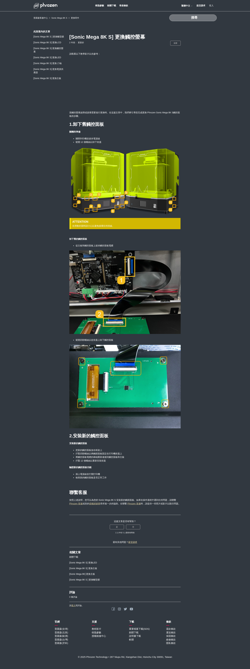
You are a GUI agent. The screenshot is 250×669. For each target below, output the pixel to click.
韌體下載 (111, 5)
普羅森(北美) (61, 632)
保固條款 (171, 636)
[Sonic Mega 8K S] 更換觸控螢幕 (48, 50)
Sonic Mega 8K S (59, 18)
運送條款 (171, 632)
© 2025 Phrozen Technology (93, 657)
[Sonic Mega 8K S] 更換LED (47, 57)
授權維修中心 (99, 636)
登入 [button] (211, 5)
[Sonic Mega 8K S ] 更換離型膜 (48, 36)
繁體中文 (187, 5)
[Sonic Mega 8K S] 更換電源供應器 (48, 71)
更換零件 (75, 18)
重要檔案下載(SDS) (139, 628)
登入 (73, 605)
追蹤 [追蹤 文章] (175, 43)
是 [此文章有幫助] (117, 527)
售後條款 (123, 5)
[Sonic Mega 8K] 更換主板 (82, 574)
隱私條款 (171, 643)
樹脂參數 (99, 5)
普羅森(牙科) (61, 643)
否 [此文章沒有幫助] (133, 527)
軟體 (131, 639)
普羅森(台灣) (61, 639)
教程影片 (96, 628)
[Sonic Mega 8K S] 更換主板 (47, 78)
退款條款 (171, 628)
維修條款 (171, 639)
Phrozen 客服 (76, 503)
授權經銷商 (94, 503)
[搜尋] (193, 18)
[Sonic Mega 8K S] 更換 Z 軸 (47, 63)
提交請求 (200, 5)
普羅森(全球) (61, 628)
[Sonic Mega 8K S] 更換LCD (47, 42)
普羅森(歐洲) (61, 636)
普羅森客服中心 (40, 18)
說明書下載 (135, 636)
